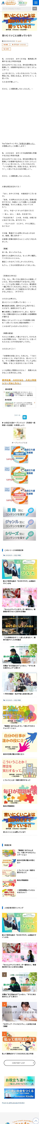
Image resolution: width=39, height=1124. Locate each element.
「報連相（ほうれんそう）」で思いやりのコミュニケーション (19, 727)
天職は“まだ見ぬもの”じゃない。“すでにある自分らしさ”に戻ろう (19, 667)
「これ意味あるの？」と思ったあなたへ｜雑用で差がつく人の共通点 (19, 638)
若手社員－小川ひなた (20, 44)
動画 (6, 44)
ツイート (17, 415)
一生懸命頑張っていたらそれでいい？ (26, 891)
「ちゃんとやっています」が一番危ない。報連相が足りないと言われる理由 (19, 610)
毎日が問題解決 (8, 806)
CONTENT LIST (18, 1063)
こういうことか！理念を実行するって (17, 780)
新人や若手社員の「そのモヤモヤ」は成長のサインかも (19, 582)
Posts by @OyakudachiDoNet (13, 1103)
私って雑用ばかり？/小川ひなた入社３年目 (17, 1054)
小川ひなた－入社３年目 (12, 555)
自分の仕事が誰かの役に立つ (13, 754)
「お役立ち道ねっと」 (26, 143)
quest (19, 41)
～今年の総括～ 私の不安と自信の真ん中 (18, 694)
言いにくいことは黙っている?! (14, 832)
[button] (36, 2)
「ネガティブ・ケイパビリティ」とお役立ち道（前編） (19, 1025)
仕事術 (7, 49)
